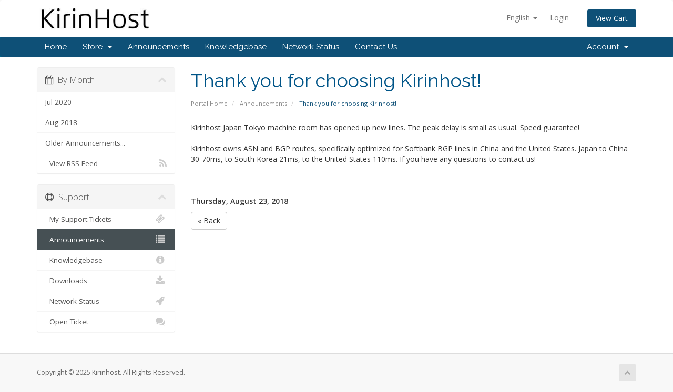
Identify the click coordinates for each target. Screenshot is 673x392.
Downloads (106, 280)
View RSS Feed (106, 163)
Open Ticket (106, 321)
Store (97, 46)
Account (607, 46)
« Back (209, 220)
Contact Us (376, 46)
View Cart (612, 18)
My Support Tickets (106, 219)
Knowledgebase (236, 46)
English (521, 18)
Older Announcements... (85, 143)
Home (56, 46)
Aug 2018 (61, 122)
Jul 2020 (58, 102)
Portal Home (209, 103)
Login (559, 18)
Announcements (158, 46)
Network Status (310, 46)
